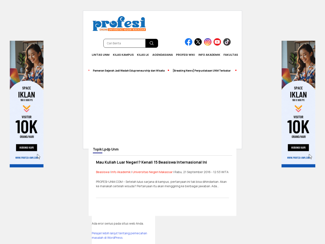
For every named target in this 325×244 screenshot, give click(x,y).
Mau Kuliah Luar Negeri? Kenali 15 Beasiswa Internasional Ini (151, 162)
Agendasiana (162, 55)
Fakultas (230, 55)
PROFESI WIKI (185, 55)
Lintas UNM (101, 55)
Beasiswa (102, 172)
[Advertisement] (162, 112)
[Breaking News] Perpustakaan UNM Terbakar (202, 70)
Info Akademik (209, 55)
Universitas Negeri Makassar (153, 172)
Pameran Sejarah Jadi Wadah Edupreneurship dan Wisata (129, 70)
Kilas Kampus (123, 55)
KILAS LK (143, 55)
